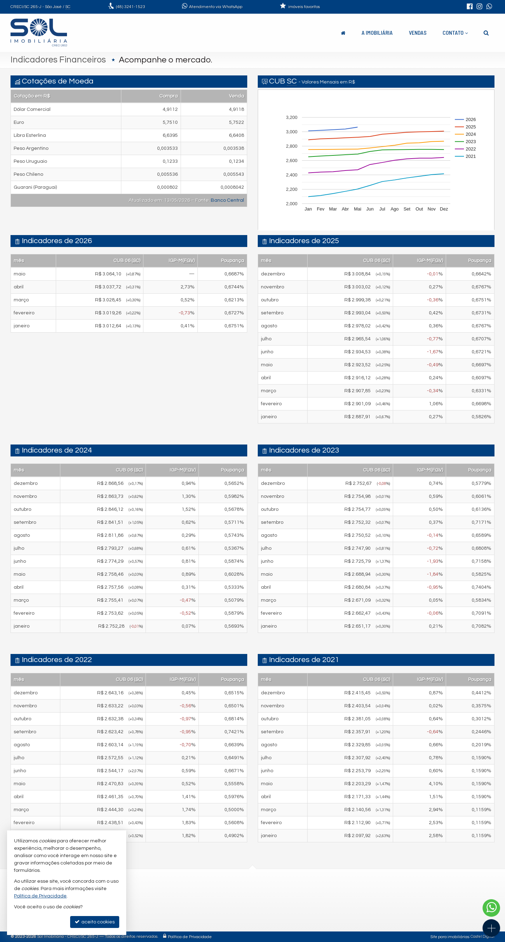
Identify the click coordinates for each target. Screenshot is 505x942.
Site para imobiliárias (450, 936)
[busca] (486, 32)
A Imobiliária (377, 32)
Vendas (417, 32)
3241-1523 (130, 7)
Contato (455, 32)
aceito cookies (95, 921)
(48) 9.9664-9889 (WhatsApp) (174, 901)
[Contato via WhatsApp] (491, 908)
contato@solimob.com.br (170, 909)
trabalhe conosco (161, 918)
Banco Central (227, 200)
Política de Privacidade (190, 936)
